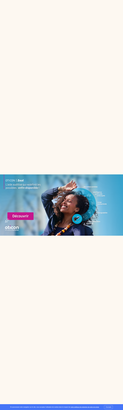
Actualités (63, 384)
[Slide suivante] (64, 265)
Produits (62, 381)
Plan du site (107, 402)
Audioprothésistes (46, 372)
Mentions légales (91, 402)
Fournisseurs (64, 369)
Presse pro (63, 391)
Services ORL (64, 374)
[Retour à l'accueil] (21, 367)
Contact (100, 402)
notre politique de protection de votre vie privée (85, 407)
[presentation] (100, 381)
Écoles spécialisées (66, 376)
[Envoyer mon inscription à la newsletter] (108, 375)
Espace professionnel (44, 4)
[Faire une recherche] (103, 4)
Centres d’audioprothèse (48, 369)
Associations (64, 379)
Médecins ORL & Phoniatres (49, 374)
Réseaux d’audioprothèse (68, 372)
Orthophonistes (45, 376)
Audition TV (63, 386)
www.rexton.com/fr (65, 208)
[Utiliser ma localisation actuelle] (81, 352)
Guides (34, 4)
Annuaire (27, 4)
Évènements (64, 389)
